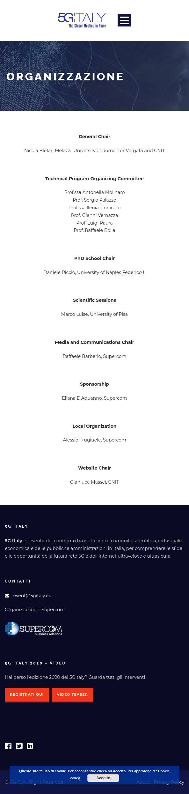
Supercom (53, 609)
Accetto (103, 778)
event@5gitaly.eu (32, 595)
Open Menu (124, 20)
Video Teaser (72, 694)
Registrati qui (27, 694)
